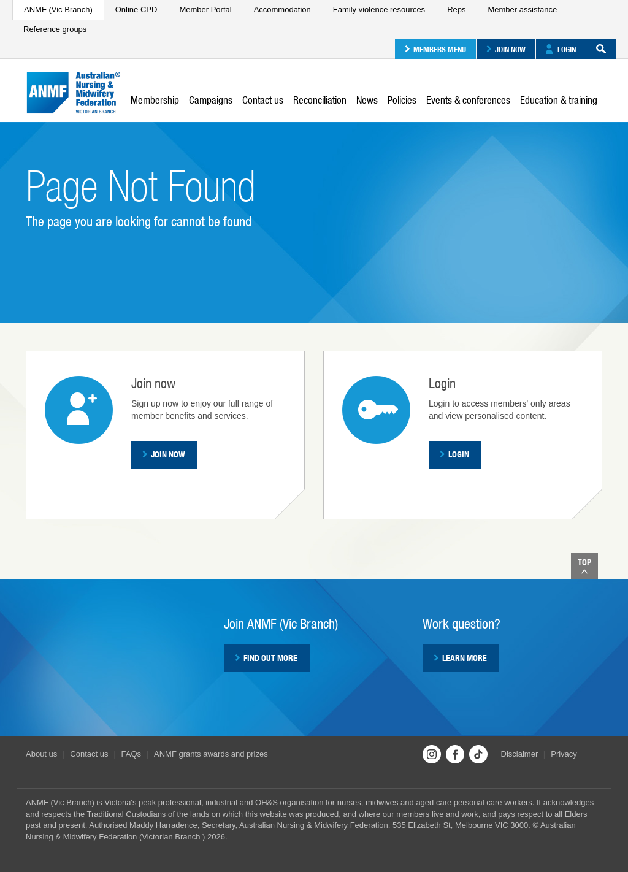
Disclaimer (519, 754)
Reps (456, 9)
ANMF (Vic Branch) (58, 9)
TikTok (478, 754)
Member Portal (205, 9)
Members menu (435, 49)
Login (561, 49)
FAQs (131, 754)
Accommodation (282, 9)
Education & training (558, 100)
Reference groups (54, 29)
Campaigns (210, 100)
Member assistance (522, 9)
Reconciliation (320, 100)
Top (584, 565)
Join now (506, 49)
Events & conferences (468, 100)
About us (41, 754)
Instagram (432, 754)
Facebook (455, 754)
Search (596, 49)
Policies (402, 100)
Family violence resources (379, 9)
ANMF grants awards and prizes (211, 754)
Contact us (262, 100)
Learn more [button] (460, 658)
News (367, 100)
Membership (155, 100)
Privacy (564, 754)
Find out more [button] (266, 658)
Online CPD (136, 9)
